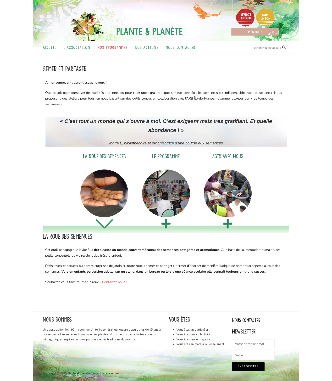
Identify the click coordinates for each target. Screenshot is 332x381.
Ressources (255, 32)
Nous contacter (180, 47)
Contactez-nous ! (114, 282)
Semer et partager (65, 69)
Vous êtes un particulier (192, 330)
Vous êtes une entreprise (193, 339)
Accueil (49, 47)
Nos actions (147, 47)
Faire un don (265, 17)
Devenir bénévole (245, 17)
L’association (77, 47)
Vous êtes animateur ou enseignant (200, 344)
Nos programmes (112, 47)
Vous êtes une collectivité (193, 334)
